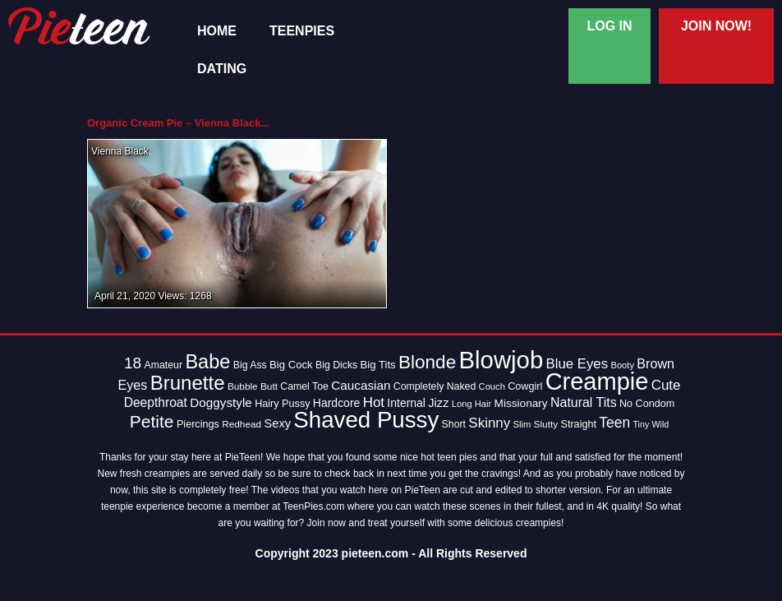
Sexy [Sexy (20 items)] (278, 423)
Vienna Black (120, 151)
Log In (609, 26)
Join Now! (716, 26)
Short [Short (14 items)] (454, 424)
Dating (221, 69)
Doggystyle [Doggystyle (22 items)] (221, 402)
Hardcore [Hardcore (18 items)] (336, 402)
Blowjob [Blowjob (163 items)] (501, 359)
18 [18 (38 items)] (132, 363)
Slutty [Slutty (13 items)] (546, 424)
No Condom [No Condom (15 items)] (646, 403)
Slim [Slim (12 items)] (522, 424)
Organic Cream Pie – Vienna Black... (178, 123)
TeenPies (301, 31)
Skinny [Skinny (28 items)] (489, 423)
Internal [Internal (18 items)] (406, 402)
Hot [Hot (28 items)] (373, 402)
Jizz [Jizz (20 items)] (438, 402)
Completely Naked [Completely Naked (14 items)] (434, 386)
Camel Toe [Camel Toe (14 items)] (304, 386)
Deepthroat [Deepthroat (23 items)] (155, 402)
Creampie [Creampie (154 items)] (597, 381)
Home (217, 31)
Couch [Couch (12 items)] (492, 386)
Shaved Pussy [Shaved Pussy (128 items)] (366, 419)
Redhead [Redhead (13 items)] (241, 424)
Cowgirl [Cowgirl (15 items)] (525, 386)
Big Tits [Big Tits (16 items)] (378, 364)
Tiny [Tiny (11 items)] (640, 424)
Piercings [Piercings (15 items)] (198, 424)
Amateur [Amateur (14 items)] (163, 365)
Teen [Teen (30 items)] (614, 422)
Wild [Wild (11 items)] (660, 424)
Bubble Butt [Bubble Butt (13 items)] (253, 386)
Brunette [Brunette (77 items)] (187, 383)
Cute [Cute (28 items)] (666, 385)
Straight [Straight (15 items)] (578, 424)
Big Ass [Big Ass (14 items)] (250, 365)
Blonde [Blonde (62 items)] (427, 362)
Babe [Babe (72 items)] (207, 361)
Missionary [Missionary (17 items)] (521, 403)
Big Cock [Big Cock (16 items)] (291, 364)
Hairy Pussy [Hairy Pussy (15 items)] (282, 403)
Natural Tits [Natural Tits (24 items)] (583, 402)
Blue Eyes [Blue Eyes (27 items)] (577, 364)
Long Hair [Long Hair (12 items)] (471, 404)
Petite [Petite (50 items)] (152, 421)
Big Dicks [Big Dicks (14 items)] (336, 365)
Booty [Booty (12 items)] (622, 365)
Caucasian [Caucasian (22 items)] (360, 385)
